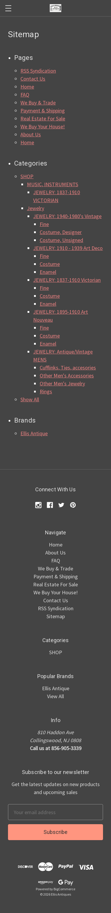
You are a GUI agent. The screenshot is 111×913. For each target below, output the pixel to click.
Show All (29, 399)
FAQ (24, 94)
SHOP (26, 176)
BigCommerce (64, 889)
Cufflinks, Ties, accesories (68, 367)
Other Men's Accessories (67, 375)
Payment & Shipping (42, 110)
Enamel (48, 272)
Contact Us (32, 78)
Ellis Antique (34, 433)
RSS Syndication (38, 70)
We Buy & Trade (38, 102)
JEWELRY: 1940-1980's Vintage (67, 216)
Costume (50, 264)
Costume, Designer (61, 232)
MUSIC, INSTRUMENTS (52, 184)
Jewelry (35, 208)
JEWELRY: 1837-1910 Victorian (67, 279)
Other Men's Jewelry (62, 383)
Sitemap (55, 616)
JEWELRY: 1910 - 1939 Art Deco (68, 248)
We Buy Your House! (42, 126)
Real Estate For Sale (42, 118)
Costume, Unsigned (61, 240)
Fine (44, 224)
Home (27, 86)
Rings (46, 391)
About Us (30, 134)
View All (55, 696)
